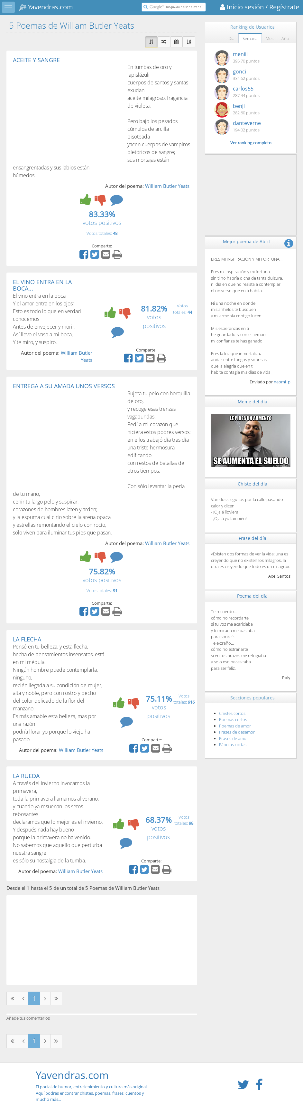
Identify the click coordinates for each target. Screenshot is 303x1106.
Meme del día (252, 402)
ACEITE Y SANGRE (36, 60)
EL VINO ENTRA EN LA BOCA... (42, 285)
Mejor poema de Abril (246, 241)
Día (231, 38)
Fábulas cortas (232, 744)
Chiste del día (252, 484)
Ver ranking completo (250, 143)
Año (285, 38)
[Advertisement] (67, 111)
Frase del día (252, 538)
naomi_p (282, 382)
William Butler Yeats (167, 186)
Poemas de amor (235, 726)
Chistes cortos (232, 713)
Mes (269, 38)
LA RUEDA (26, 776)
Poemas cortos (233, 719)
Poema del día (252, 596)
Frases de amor (233, 738)
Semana (250, 38)
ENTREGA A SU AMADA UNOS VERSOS (64, 386)
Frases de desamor (237, 732)
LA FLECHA (27, 639)
